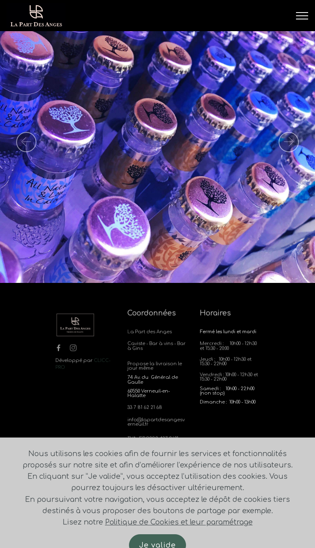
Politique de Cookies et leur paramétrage (179, 536)
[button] (26, 142)
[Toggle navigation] (302, 16)
